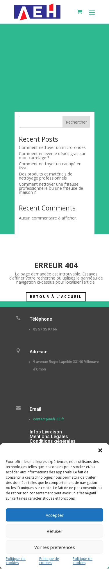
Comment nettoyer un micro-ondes (52, 147)
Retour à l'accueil (56, 296)
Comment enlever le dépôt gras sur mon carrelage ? (52, 155)
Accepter (55, 515)
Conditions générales (53, 441)
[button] (100, 450)
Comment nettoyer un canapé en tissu (50, 166)
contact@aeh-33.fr (48, 419)
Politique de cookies (16, 560)
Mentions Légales (49, 436)
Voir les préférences (54, 547)
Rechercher (76, 122)
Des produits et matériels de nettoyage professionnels (45, 176)
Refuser (54, 531)
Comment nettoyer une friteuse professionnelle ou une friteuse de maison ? (51, 188)
